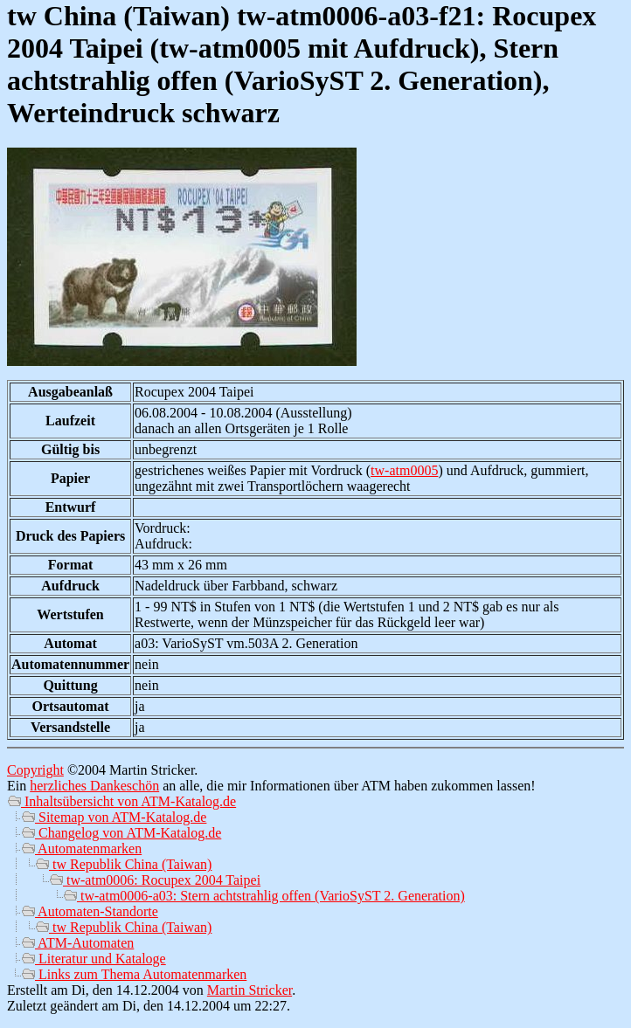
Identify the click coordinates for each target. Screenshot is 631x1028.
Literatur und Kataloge (93, 958)
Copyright (35, 769)
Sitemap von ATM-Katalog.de (113, 817)
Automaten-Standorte (89, 911)
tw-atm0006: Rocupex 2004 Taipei (154, 880)
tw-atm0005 (404, 470)
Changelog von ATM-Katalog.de (121, 832)
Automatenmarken (81, 848)
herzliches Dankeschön (94, 785)
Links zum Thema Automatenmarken (133, 974)
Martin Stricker (249, 990)
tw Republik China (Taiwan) (123, 864)
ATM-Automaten (77, 942)
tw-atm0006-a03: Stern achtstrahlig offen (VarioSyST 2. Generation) (264, 895)
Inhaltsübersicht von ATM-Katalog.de (121, 801)
